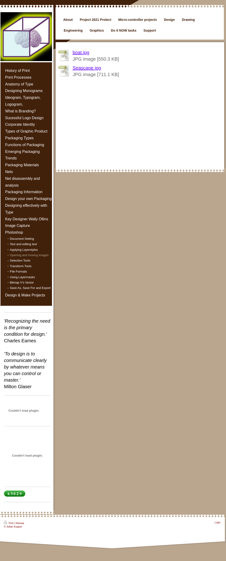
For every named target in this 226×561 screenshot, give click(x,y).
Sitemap (19, 523)
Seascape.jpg (87, 67)
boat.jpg (81, 52)
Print (9, 522)
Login (217, 522)
